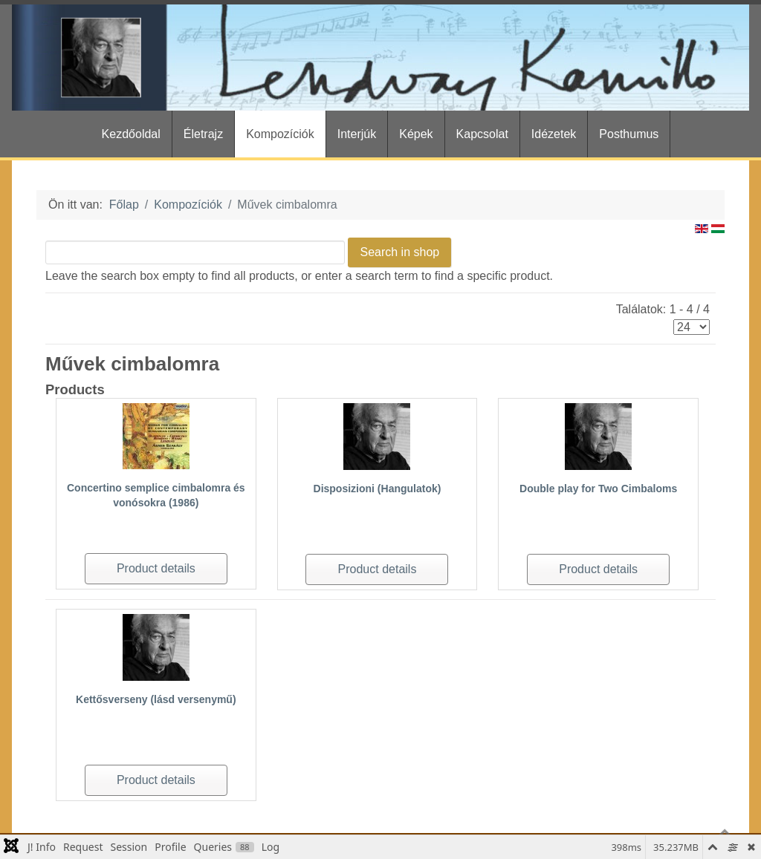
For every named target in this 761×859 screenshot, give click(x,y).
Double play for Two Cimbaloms (598, 488)
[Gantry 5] (380, 57)
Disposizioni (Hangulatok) (377, 488)
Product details (156, 568)
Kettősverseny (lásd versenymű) (156, 699)
